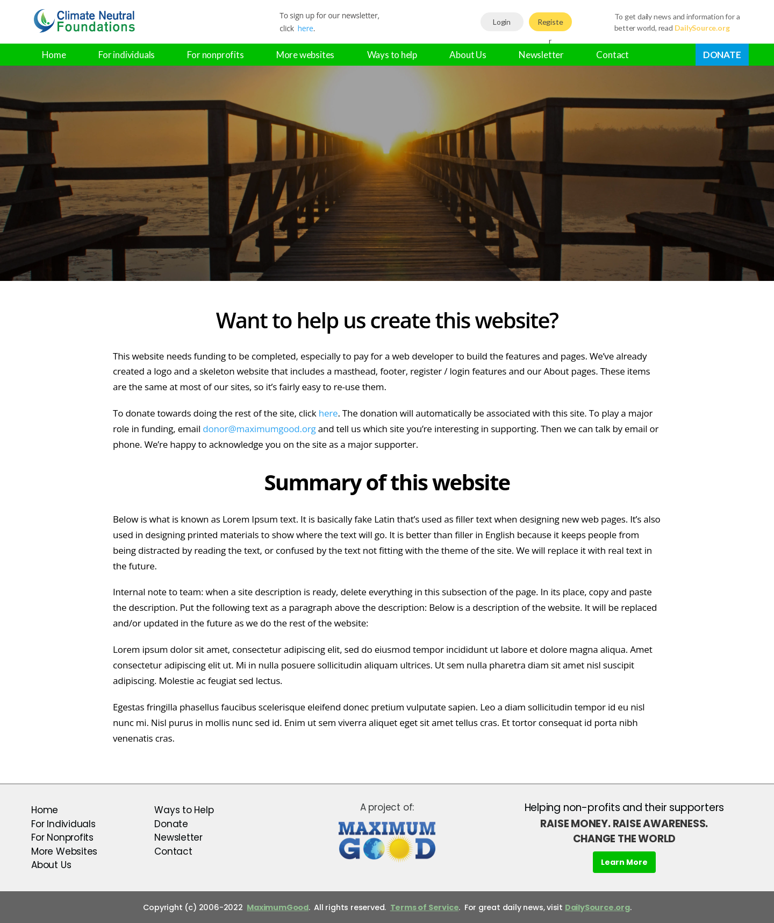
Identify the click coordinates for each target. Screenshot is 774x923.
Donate (722, 54)
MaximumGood (278, 907)
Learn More (624, 862)
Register (550, 24)
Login (502, 21)
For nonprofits (215, 54)
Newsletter (541, 54)
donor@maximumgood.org (259, 428)
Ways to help (392, 54)
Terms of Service (424, 907)
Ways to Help (183, 810)
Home (54, 54)
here (305, 28)
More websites (305, 54)
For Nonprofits (62, 837)
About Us (467, 54)
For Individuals (63, 824)
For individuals (126, 54)
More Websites (64, 851)
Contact (612, 54)
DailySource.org (597, 907)
